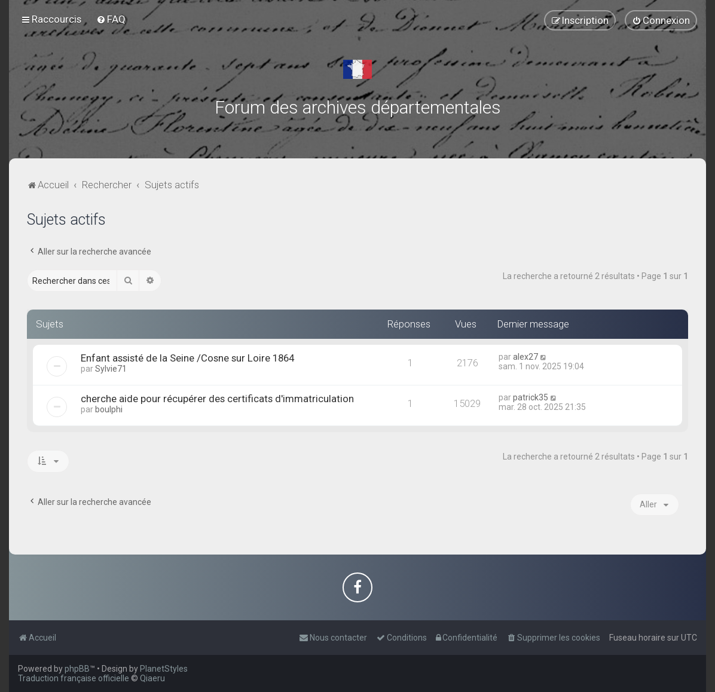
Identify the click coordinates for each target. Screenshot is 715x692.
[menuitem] (111, 19)
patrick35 (530, 397)
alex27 (525, 357)
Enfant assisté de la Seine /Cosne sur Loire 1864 (187, 358)
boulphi (109, 409)
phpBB (77, 668)
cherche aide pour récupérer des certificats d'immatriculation (217, 399)
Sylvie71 (111, 368)
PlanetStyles (164, 668)
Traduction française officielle (73, 678)
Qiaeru (152, 678)
